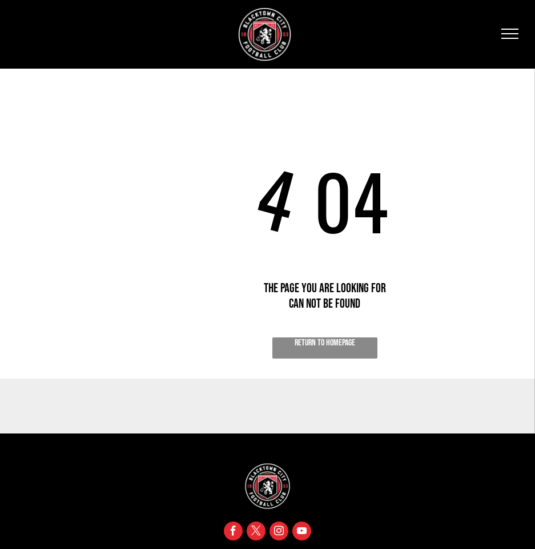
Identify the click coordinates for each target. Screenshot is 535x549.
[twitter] (256, 532)
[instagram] (278, 532)
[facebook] (233, 532)
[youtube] (301, 532)
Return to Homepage (325, 342)
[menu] (510, 34)
